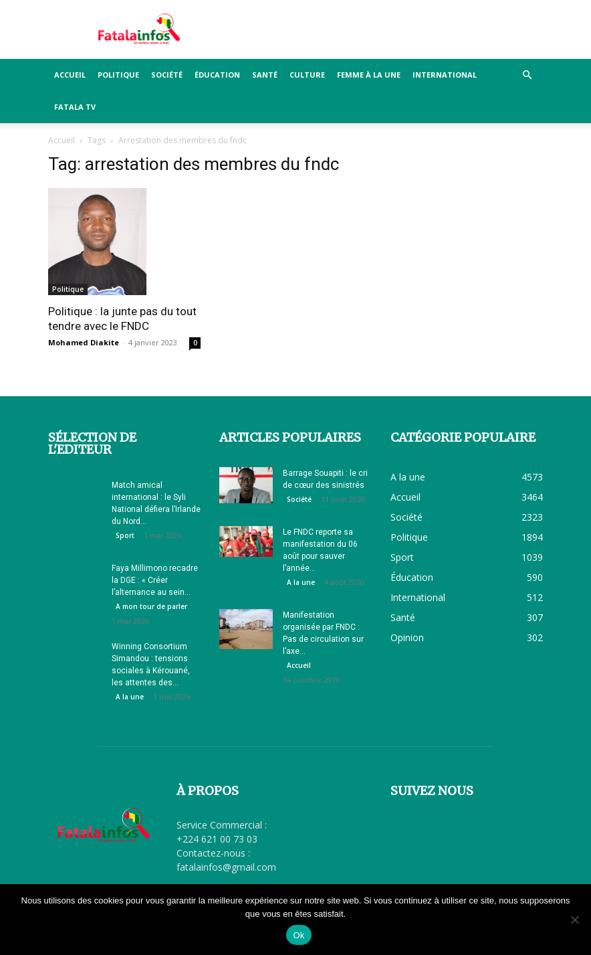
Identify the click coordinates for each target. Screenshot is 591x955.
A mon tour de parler (151, 606)
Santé (264, 75)
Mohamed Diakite (83, 342)
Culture (307, 75)
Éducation (217, 75)
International (444, 75)
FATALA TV (75, 107)
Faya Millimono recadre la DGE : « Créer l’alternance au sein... (155, 580)
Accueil (70, 75)
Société (167, 75)
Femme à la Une (368, 75)
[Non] (574, 919)
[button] (527, 75)
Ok (298, 935)
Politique (118, 75)
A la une (130, 696)
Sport (125, 535)
